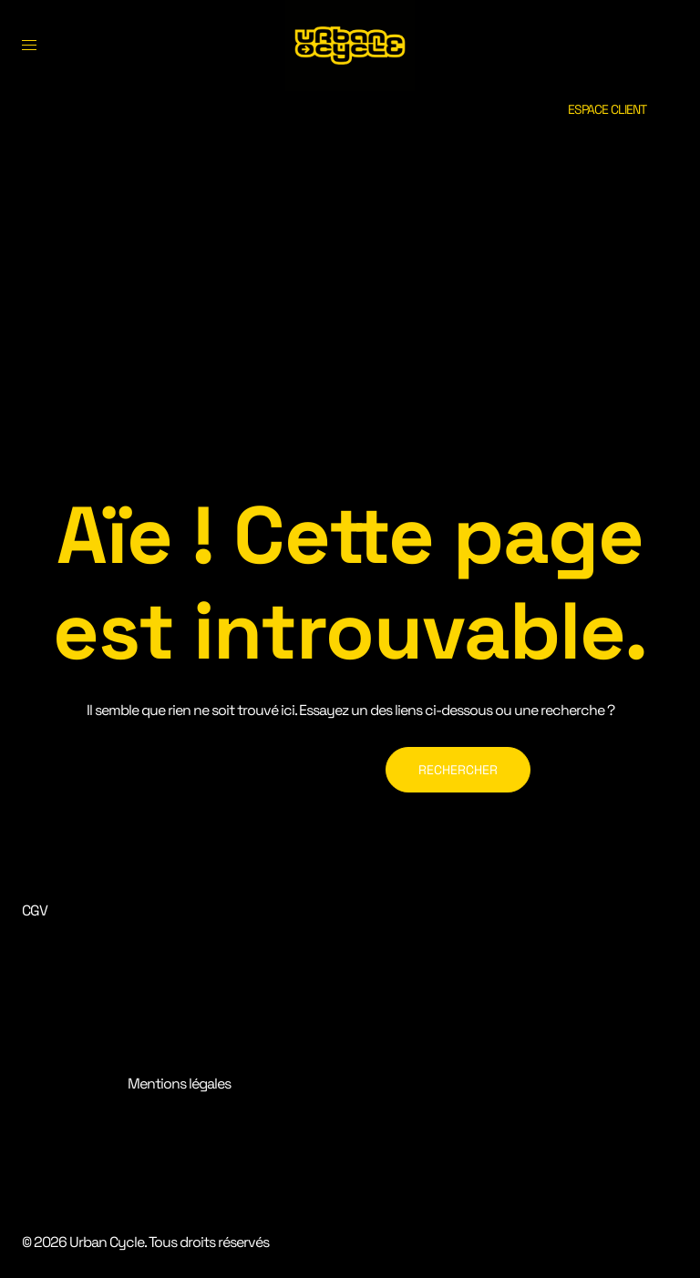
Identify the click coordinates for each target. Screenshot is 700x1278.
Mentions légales (179, 1083)
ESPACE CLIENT (607, 109)
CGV (34, 910)
